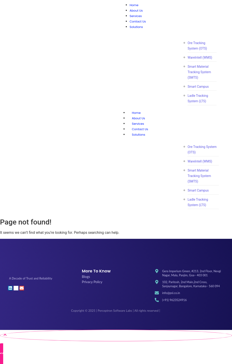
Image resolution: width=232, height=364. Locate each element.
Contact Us (140, 129)
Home (136, 113)
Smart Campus (198, 86)
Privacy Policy (92, 282)
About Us (138, 118)
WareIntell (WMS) (200, 57)
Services (138, 124)
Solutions (143, 135)
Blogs (86, 276)
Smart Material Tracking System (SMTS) (199, 72)
